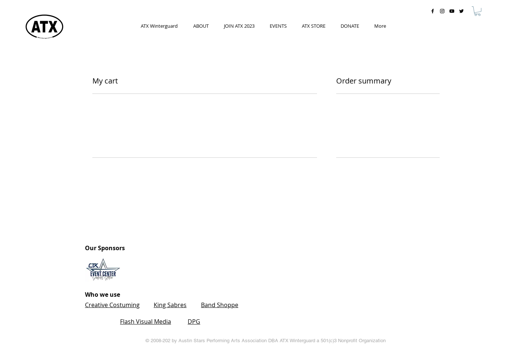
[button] (477, 11)
